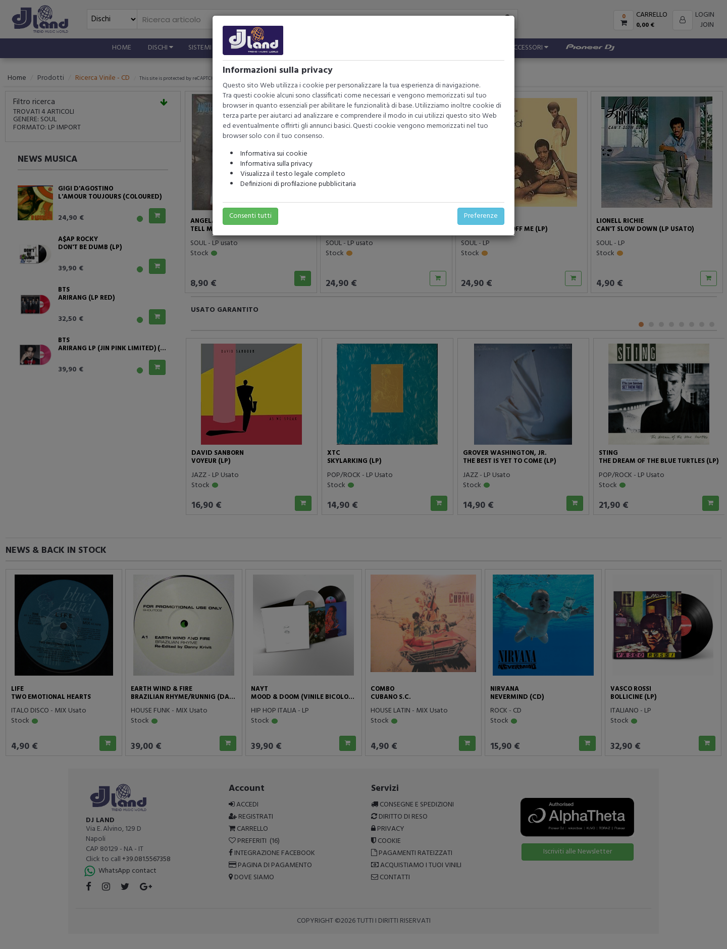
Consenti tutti (250, 216)
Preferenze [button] (481, 216)
